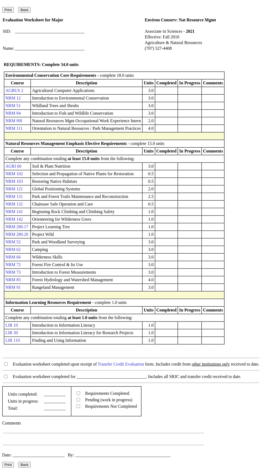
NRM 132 (14, 204)
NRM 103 (14, 181)
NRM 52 (13, 242)
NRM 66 (13, 257)
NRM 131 (14, 196)
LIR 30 (11, 332)
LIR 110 (12, 340)
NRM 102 (14, 173)
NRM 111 (13, 128)
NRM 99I (13, 120)
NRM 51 (13, 105)
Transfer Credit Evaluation (121, 364)
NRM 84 (13, 113)
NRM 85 (13, 279)
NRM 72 (13, 264)
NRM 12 (13, 98)
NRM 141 (14, 211)
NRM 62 (13, 249)
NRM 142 (14, 219)
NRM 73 (13, 272)
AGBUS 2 (14, 90)
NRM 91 (13, 287)
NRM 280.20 (16, 234)
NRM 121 (14, 189)
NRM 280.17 (16, 226)
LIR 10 (11, 325)
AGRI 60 (13, 166)
